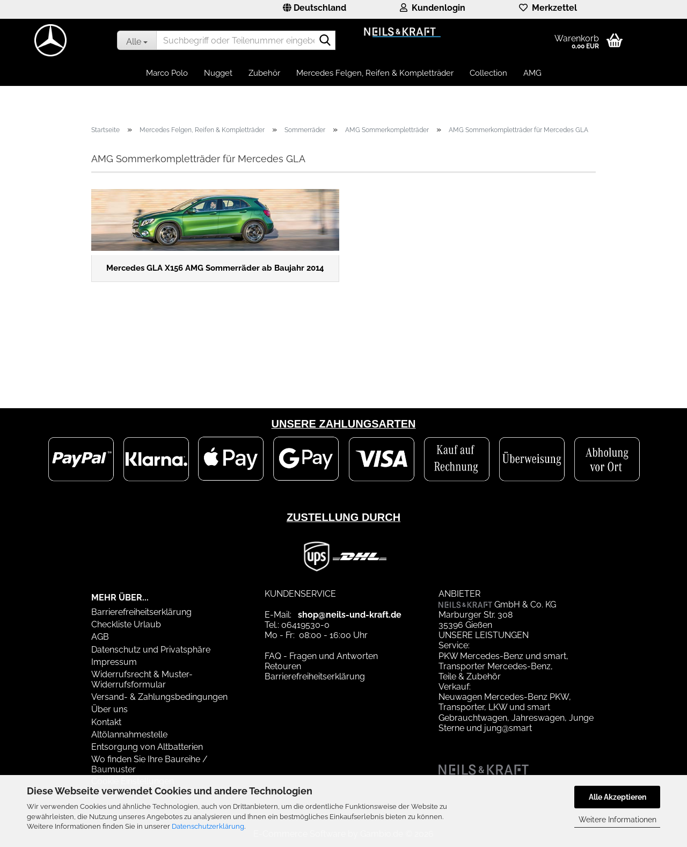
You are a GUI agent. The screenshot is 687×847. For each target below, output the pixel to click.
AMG (532, 73)
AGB (100, 637)
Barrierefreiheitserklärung (141, 612)
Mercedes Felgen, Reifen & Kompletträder (375, 73)
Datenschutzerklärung (208, 826)
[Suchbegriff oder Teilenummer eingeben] (136, 40)
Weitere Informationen (617, 819)
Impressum (114, 662)
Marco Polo (167, 73)
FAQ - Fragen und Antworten (321, 656)
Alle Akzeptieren (617, 797)
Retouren (283, 666)
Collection (488, 73)
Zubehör (264, 73)
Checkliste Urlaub (126, 624)
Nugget (218, 73)
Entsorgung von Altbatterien (147, 747)
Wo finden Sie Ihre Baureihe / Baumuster (149, 764)
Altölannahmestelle (129, 734)
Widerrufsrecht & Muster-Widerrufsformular (142, 679)
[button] (314, 9)
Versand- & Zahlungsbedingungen (159, 697)
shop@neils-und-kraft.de (349, 615)
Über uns (109, 709)
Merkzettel (548, 8)
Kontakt (106, 722)
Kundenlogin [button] (432, 8)
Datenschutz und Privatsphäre (150, 650)
